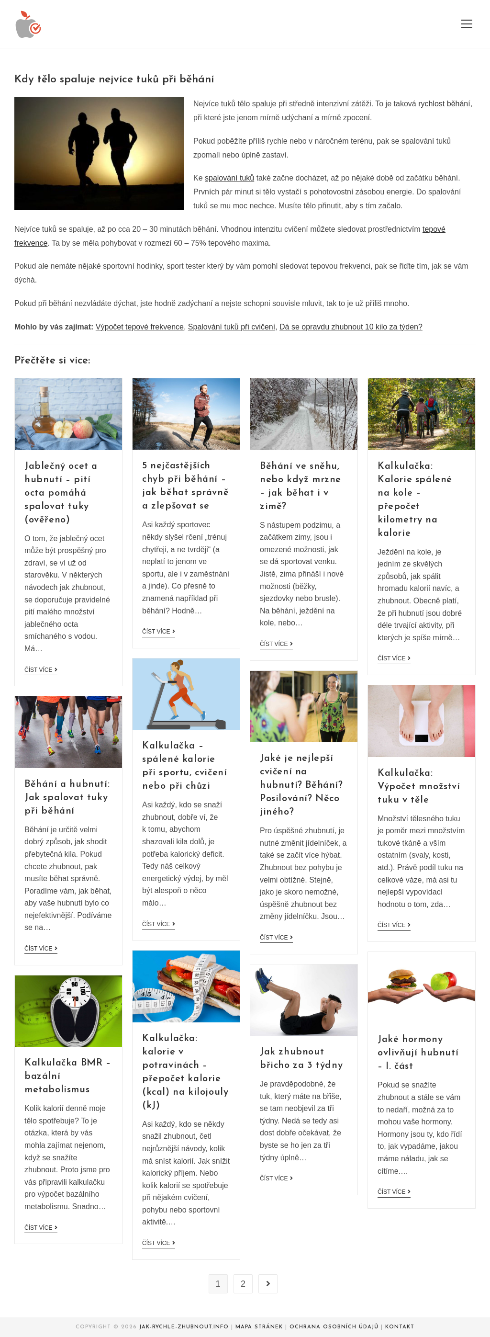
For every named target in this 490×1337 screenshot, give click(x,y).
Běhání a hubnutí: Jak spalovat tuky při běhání (67, 798)
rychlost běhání (444, 104)
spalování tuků (229, 178)
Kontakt (399, 1327)
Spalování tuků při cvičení (231, 327)
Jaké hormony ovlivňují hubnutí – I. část (418, 1053)
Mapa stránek (259, 1327)
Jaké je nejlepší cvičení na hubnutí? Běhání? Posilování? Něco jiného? (301, 785)
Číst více (40, 670)
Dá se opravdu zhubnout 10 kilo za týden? (351, 327)
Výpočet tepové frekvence (140, 327)
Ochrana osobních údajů (334, 1327)
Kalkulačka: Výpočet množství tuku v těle (419, 787)
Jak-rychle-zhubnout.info (184, 1327)
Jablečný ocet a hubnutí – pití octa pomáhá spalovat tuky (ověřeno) (61, 493)
